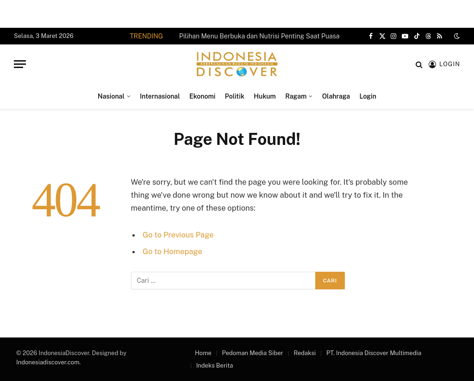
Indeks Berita (214, 365)
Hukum (265, 96)
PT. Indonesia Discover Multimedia (373, 353)
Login (368, 96)
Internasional (160, 96)
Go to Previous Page (178, 234)
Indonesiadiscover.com (47, 362)
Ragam (295, 96)
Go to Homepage (172, 251)
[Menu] (20, 64)
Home (203, 353)
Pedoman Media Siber (252, 353)
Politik (234, 96)
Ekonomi (202, 96)
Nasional (111, 96)
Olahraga (336, 96)
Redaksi (304, 353)
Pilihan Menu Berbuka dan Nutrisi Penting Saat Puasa (259, 36)
